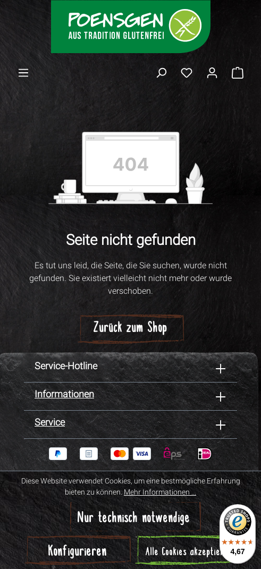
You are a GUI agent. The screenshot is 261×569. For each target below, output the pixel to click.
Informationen (64, 394)
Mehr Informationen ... (160, 492)
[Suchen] (161, 72)
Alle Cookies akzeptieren (189, 552)
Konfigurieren (77, 552)
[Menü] (23, 72)
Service (50, 422)
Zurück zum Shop (130, 328)
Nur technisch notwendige (134, 519)
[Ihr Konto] (212, 72)
